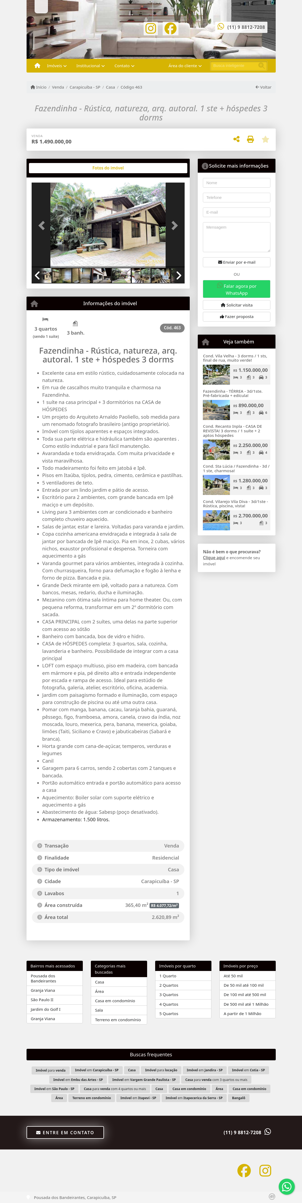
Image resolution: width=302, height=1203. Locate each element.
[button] (43, 226)
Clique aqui (214, 557)
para (51, 1070)
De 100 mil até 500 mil (245, 994)
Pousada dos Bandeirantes (43, 978)
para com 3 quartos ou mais (216, 1079)
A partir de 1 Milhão (243, 1013)
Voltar (263, 87)
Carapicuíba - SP (85, 87)
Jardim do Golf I (46, 1009)
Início (39, 87)
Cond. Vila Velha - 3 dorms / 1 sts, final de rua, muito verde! (235, 358)
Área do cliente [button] (183, 65)
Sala (99, 1010)
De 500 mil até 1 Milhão (246, 1004)
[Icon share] (150, 28)
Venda (58, 87)
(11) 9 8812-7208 (246, 27)
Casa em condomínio (115, 1000)
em (96, 1070)
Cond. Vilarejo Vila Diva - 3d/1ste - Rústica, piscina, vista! (235, 504)
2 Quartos (168, 985)
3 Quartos (168, 994)
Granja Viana (43, 990)
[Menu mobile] (37, 66)
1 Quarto (167, 975)
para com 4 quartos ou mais (115, 1089)
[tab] (48, 168)
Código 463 (131, 87)
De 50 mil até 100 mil (244, 985)
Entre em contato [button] (65, 1133)
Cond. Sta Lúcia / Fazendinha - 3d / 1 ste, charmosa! (236, 468)
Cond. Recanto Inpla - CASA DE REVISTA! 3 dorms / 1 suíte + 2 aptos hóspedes (232, 430)
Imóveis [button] (54, 65)
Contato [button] (122, 65)
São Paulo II (42, 999)
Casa (110, 87)
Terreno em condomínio (118, 1019)
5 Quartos (168, 1013)
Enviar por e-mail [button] (237, 262)
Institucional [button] (88, 65)
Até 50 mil (233, 975)
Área (99, 991)
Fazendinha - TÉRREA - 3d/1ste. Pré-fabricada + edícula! (232, 393)
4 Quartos (168, 1004)
